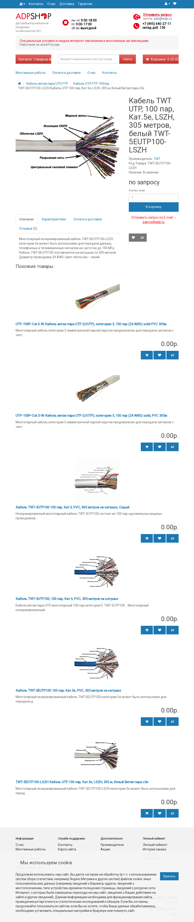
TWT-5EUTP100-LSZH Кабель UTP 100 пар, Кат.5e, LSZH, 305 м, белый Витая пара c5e (82, 782)
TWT (156, 159)
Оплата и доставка (66, 73)
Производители (112, 845)
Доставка (67, 4)
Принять (169, 876)
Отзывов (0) (28, 228)
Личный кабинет (155, 845)
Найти (127, 59)
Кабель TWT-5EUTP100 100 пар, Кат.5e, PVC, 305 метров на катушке (68, 690)
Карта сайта (67, 849)
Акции (105, 849)
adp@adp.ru (163, 18)
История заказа (154, 849)
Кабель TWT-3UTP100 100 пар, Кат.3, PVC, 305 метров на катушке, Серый (72, 507)
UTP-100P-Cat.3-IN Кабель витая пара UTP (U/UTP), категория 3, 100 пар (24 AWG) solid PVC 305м (91, 324)
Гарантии (85, 4)
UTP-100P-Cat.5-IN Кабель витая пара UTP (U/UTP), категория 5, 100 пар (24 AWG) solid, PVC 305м (91, 416)
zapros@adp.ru (154, 222)
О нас (51, 4)
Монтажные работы (31, 73)
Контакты (36, 4)
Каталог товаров (35, 59)
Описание (26, 219)
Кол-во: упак (137, 190)
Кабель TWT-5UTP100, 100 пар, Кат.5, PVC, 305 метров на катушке (67, 599)
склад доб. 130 (153, 27)
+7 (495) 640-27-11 (156, 24)
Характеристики (54, 219)
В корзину (153, 207)
